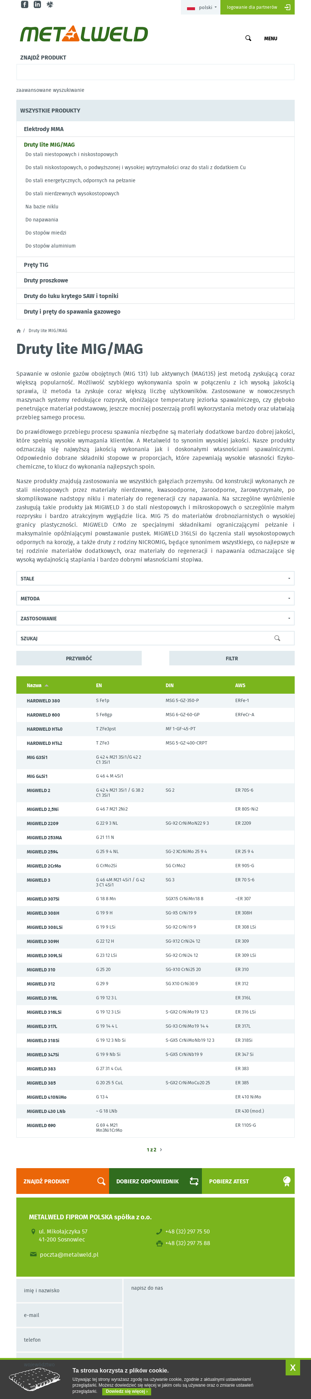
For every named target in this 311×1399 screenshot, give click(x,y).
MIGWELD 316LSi (44, 1012)
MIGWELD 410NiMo (47, 1097)
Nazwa (38, 685)
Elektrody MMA (43, 129)
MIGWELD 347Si (43, 1054)
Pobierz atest (243, 1181)
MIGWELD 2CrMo (44, 865)
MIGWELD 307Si (43, 898)
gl (50, 4)
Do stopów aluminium (50, 246)
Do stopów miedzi (45, 233)
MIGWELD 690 (41, 1125)
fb (25, 4)
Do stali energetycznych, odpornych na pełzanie (80, 180)
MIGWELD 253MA (44, 837)
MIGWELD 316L (42, 997)
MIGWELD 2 (38, 790)
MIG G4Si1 (37, 776)
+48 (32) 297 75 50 (187, 1231)
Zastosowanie (39, 618)
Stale (27, 578)
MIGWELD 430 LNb (46, 1111)
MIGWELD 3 (38, 879)
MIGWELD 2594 (42, 851)
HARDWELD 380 (43, 700)
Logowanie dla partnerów (252, 7)
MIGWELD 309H (43, 941)
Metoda (30, 598)
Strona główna (18, 331)
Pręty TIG (36, 264)
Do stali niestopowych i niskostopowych (71, 154)
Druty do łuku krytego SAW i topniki (71, 296)
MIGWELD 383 (41, 1068)
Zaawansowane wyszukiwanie (50, 90)
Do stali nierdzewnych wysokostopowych (72, 193)
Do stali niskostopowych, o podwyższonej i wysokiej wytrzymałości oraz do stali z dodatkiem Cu (135, 167)
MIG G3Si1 (37, 757)
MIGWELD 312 (41, 983)
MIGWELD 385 (41, 1082)
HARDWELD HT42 (44, 743)
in (38, 4)
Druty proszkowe (46, 280)
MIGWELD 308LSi (45, 927)
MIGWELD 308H (43, 912)
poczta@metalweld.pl (69, 1255)
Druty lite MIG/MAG (49, 144)
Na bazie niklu (41, 206)
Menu (270, 38)
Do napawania (41, 220)
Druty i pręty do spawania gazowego (72, 311)
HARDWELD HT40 (45, 728)
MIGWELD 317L (42, 1026)
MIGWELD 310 (41, 969)
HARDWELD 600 (43, 714)
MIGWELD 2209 (42, 823)
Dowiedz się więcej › (127, 1391)
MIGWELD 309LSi (44, 955)
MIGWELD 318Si (43, 1040)
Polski (199, 7)
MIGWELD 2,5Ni (43, 809)
